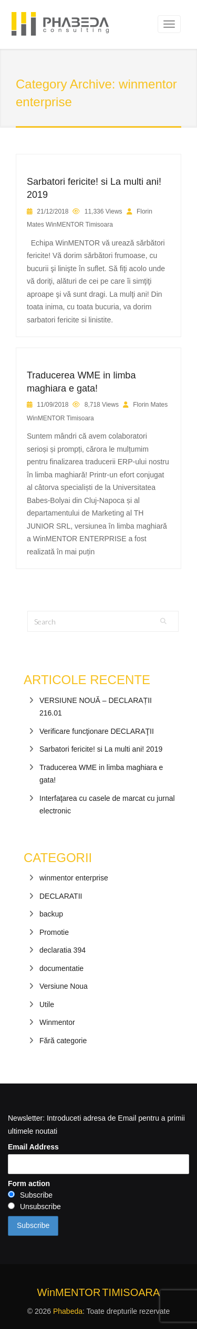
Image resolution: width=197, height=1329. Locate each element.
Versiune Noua (63, 986)
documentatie (61, 968)
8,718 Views (102, 404)
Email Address (33, 1147)
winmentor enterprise (73, 878)
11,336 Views (103, 211)
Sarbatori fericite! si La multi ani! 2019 (100, 749)
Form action (29, 1183)
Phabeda (67, 1311)
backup (51, 914)
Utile (46, 1004)
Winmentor (57, 1022)
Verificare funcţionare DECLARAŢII (96, 731)
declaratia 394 (62, 950)
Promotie (54, 932)
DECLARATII (60, 896)
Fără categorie (63, 1040)
